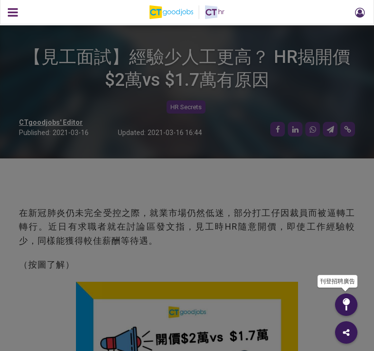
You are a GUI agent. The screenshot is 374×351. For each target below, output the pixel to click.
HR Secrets (186, 107)
